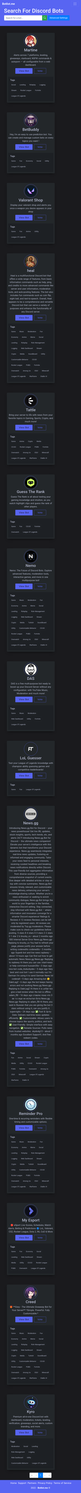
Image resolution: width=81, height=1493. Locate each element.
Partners (32, 1483)
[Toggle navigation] (75, 4)
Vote (40, 71)
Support (22, 1483)
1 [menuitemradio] (40, 1475)
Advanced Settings (59, 18)
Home (13, 1483)
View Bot (24, 71)
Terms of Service (62, 1483)
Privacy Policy (45, 1483)
